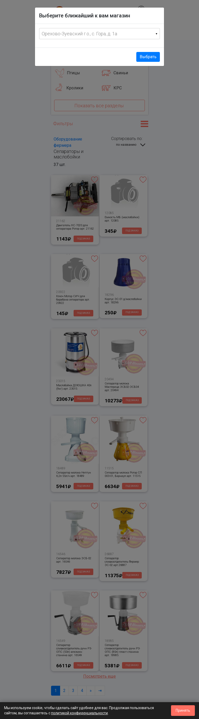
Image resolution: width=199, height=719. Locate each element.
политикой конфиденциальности (79, 713)
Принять (183, 710)
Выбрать (148, 56)
